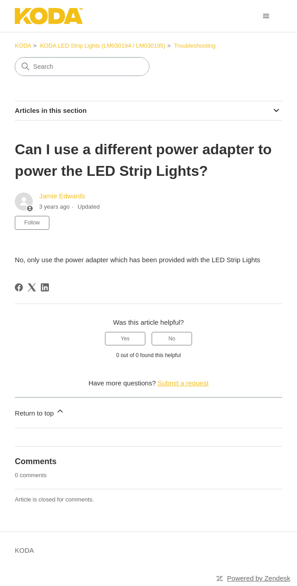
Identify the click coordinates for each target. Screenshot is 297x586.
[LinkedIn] (45, 287)
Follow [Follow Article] (32, 222)
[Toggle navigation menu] (266, 16)
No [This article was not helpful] (171, 338)
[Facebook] (19, 287)
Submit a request (182, 383)
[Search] (82, 67)
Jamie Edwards (62, 196)
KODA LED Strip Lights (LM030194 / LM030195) (103, 45)
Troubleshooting (195, 45)
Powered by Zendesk (258, 578)
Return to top (40, 412)
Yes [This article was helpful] (125, 338)
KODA (23, 45)
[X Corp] (32, 287)
